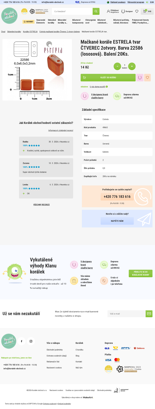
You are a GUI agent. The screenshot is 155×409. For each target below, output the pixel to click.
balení (124, 68)
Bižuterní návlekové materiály (102, 21)
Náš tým (79, 367)
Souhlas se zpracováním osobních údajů (80, 390)
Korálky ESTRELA (30, 31)
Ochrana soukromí (49, 404)
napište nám (117, 221)
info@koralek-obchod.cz (53, 2)
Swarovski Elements (40, 21)
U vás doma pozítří (99, 86)
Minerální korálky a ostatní (62, 21)
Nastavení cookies (54, 367)
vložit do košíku (108, 77)
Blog (77, 355)
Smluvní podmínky (64, 404)
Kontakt (79, 361)
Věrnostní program (136, 2)
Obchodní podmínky (55, 349)
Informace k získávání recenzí (60, 130)
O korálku (79, 349)
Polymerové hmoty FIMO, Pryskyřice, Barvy (140, 21)
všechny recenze (41, 204)
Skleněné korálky (52, 21)
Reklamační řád (53, 361)
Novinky (28, 22)
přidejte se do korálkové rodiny (140, 273)
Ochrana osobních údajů (56, 355)
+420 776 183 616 (12, 2)
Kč (147, 2)
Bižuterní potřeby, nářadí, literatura (121, 21)
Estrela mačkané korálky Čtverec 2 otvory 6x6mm (60, 31)
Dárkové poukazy (116, 2)
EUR (152, 2)
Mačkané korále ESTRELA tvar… (95, 31)
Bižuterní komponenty (78, 21)
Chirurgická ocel (90, 21)
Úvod (3, 31)
